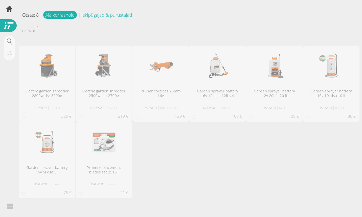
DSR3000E (55, 108)
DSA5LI (55, 184)
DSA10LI (339, 108)
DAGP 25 (112, 184)
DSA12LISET (226, 108)
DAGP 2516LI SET (169, 108)
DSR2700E (112, 108)
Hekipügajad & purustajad (105, 15)
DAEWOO (30, 30)
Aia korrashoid (60, 15)
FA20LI (282, 108)
